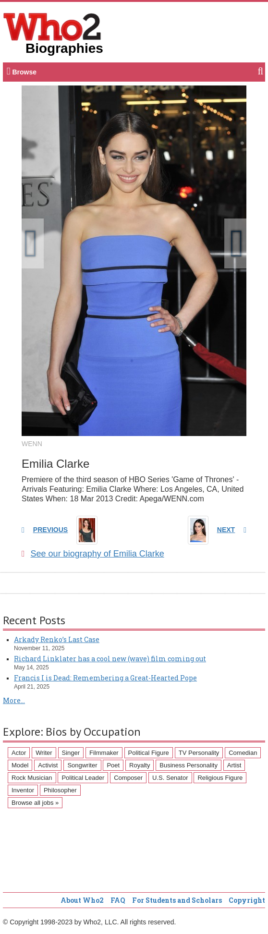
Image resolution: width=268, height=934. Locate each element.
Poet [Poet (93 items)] (113, 765)
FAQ (117, 900)
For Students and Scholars (177, 900)
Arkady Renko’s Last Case (56, 639)
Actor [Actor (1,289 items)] (19, 752)
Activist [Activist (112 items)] (48, 765)
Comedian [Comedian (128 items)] (243, 752)
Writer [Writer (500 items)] (44, 752)
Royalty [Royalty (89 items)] (139, 765)
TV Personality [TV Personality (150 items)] (199, 752)
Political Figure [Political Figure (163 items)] (148, 752)
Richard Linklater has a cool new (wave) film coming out (110, 658)
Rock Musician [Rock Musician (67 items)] (32, 777)
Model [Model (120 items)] (20, 765)
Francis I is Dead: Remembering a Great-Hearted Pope (105, 677)
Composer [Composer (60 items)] (128, 777)
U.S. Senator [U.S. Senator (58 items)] (170, 777)
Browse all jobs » (35, 802)
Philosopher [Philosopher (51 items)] (60, 790)
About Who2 (82, 900)
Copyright (247, 900)
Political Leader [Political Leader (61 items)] (82, 777)
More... (14, 700)
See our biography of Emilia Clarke (93, 553)
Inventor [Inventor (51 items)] (23, 790)
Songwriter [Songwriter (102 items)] (82, 765)
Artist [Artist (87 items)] (234, 765)
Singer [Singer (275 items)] (71, 752)
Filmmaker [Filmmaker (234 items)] (104, 752)
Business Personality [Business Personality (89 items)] (188, 765)
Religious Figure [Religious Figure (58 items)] (220, 777)
